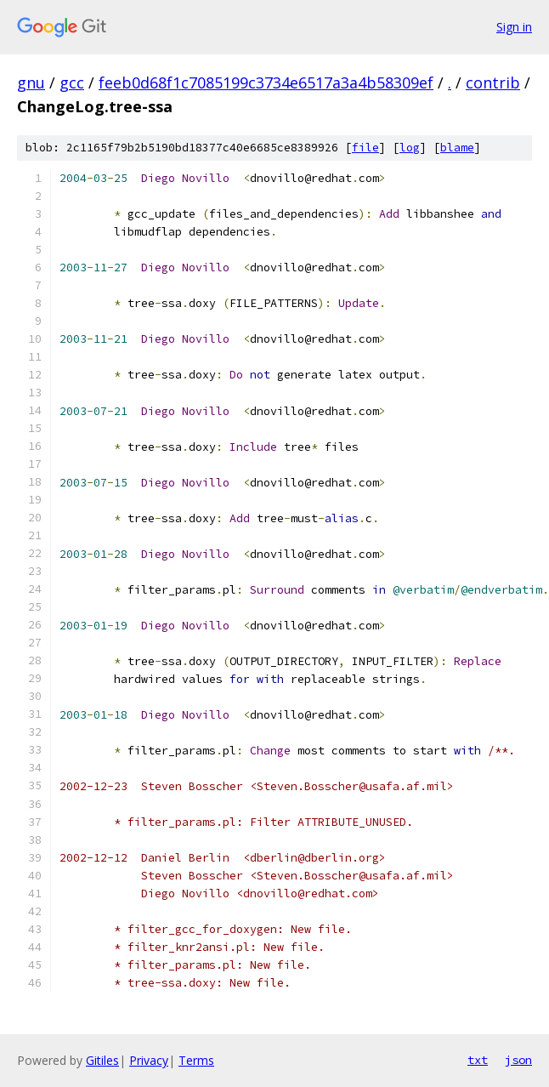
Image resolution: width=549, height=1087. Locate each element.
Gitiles (102, 1060)
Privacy (148, 1060)
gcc (71, 82)
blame (457, 147)
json (518, 1059)
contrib (493, 82)
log (409, 147)
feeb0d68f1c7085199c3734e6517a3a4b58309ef (266, 82)
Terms (196, 1060)
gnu (31, 82)
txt (477, 1059)
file (365, 147)
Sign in (514, 27)
